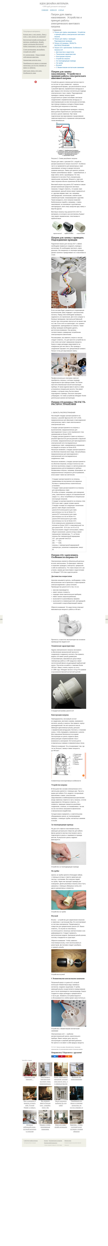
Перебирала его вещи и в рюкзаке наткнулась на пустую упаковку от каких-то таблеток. (35, 66)
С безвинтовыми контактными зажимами (70, 67)
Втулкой (59, 65)
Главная (45, 10)
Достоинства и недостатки (65, 52)
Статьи (61, 10)
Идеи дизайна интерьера (54, 3)
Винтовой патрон (70, 1047)
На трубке (59, 63)
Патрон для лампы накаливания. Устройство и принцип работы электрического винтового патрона (69, 34)
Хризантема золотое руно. (32, 60)
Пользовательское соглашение (55, 1140)
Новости (53, 10)
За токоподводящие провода (66, 61)
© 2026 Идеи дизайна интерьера (31, 1140)
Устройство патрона (63, 58)
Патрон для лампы (61, 1047)
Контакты (46, 1140)
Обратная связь (68, 1140)
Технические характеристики (66, 54)
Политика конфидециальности (50, 1142)
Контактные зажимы (78, 1049)
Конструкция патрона (63, 56)
